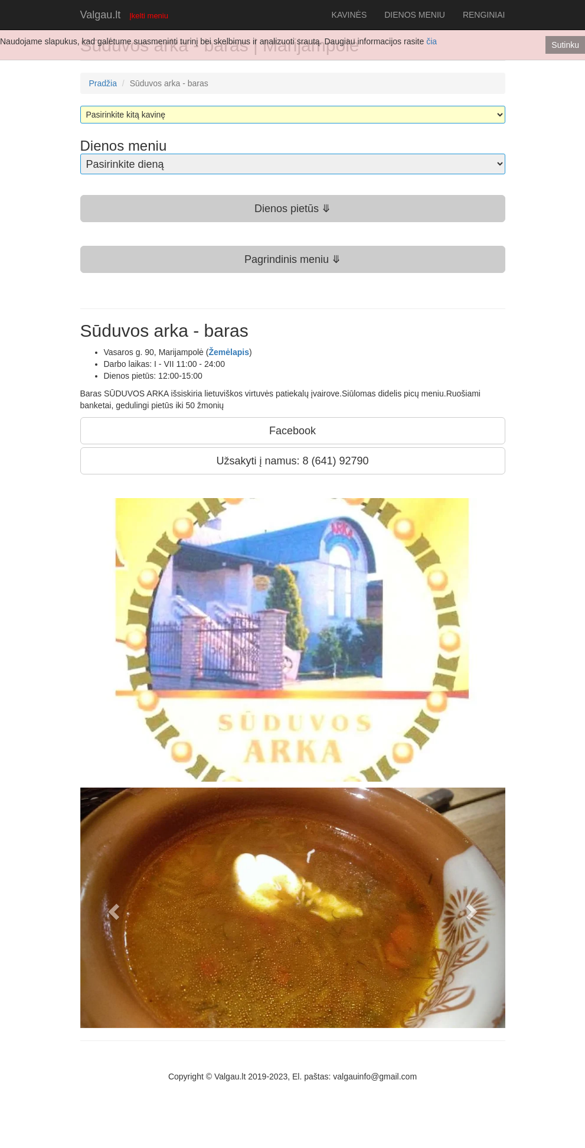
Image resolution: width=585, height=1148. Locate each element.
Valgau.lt (100, 15)
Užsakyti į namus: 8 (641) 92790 (292, 461)
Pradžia (103, 83)
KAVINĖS (349, 14)
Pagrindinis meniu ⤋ (292, 259)
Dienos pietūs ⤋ (292, 208)
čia (431, 41)
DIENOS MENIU (414, 14)
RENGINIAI (484, 14)
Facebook (292, 431)
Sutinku (565, 45)
